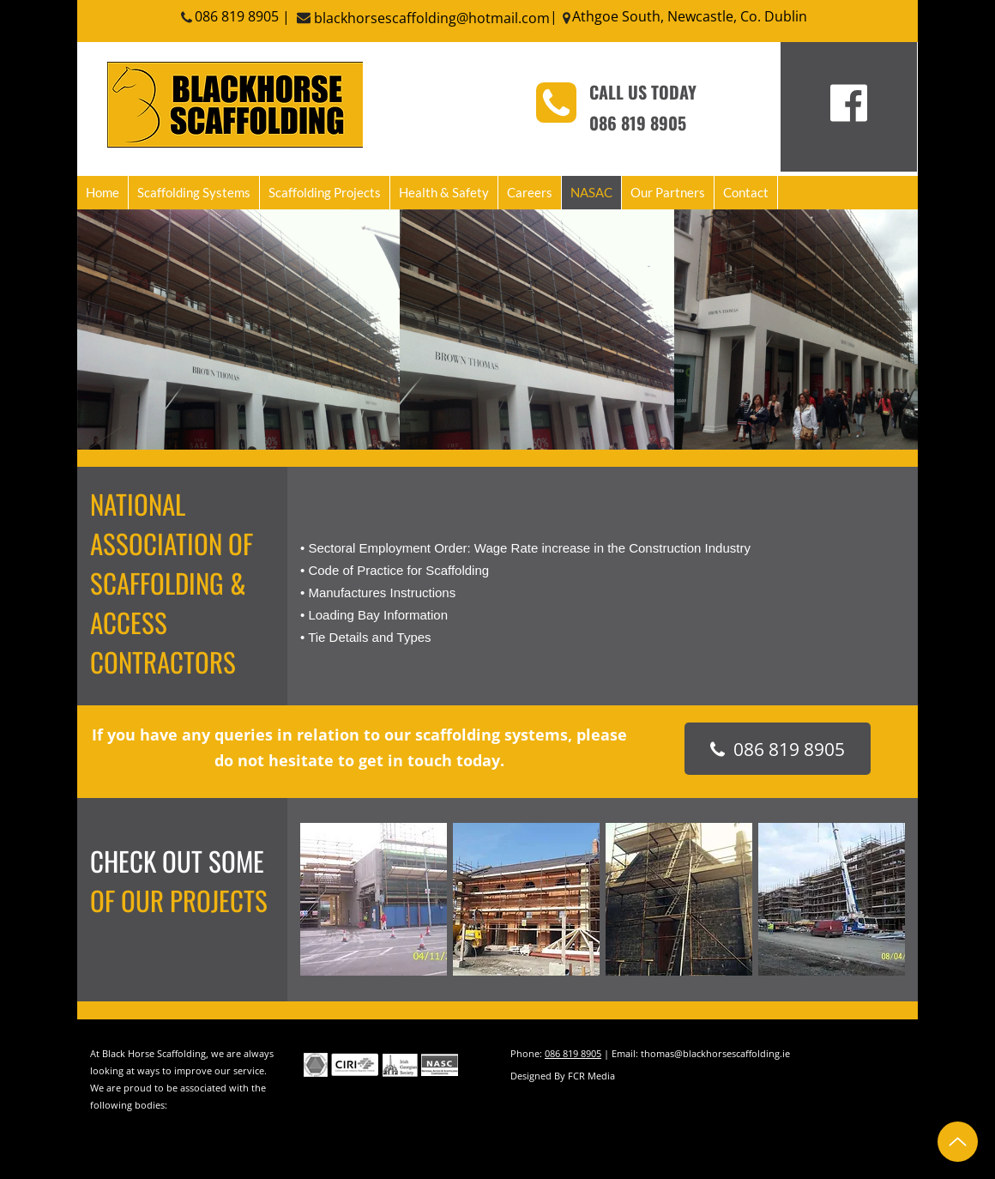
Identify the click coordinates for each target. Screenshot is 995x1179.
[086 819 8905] (777, 749)
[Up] (958, 1142)
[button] (373, 899)
